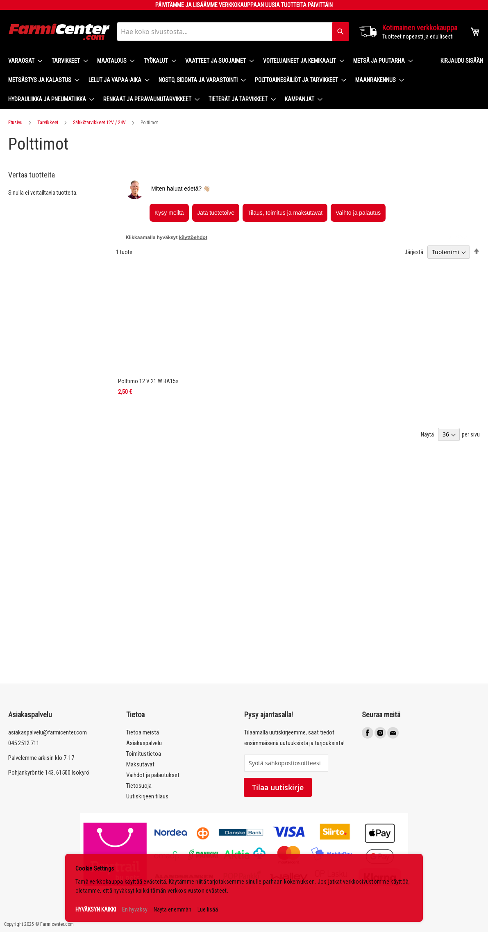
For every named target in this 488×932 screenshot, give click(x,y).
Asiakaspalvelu (144, 743)
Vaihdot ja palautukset (152, 775)
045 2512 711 (23, 743)
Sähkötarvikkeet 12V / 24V (99, 122)
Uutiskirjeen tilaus (147, 796)
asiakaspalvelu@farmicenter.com (47, 732)
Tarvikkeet (47, 122)
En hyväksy (135, 909)
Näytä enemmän (172, 909)
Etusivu (15, 122)
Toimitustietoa (143, 753)
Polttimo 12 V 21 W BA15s (148, 381)
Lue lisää (207, 909)
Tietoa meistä (142, 732)
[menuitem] (23, 60)
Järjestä (413, 252)
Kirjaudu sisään (461, 60)
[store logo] (59, 31)
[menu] (218, 80)
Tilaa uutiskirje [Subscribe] (278, 787)
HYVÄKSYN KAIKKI (95, 909)
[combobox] (233, 31)
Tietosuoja (139, 785)
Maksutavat (140, 764)
